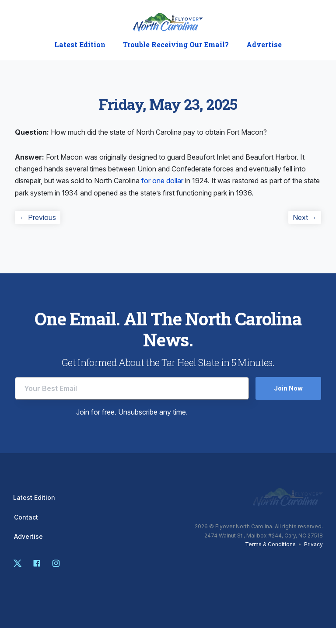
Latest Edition (79, 44)
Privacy (313, 544)
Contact (26, 517)
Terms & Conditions (270, 544)
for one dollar (162, 180)
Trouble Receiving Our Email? (176, 44)
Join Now (288, 388)
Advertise (264, 44)
